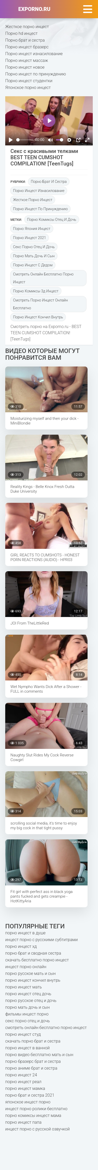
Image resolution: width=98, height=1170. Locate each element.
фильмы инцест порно (27, 1014)
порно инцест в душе (25, 932)
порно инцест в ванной (27, 1047)
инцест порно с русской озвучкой (37, 1129)
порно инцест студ (23, 1034)
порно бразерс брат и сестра (33, 1061)
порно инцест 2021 (29, 238)
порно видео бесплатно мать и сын (39, 1054)
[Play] (11, 140)
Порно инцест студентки (29, 80)
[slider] (24, 139)
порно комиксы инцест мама (33, 1115)
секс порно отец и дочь (34, 247)
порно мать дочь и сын (34, 256)
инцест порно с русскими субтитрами (41, 939)
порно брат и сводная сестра (33, 953)
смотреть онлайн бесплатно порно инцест (43, 278)
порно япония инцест (31, 229)
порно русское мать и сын (30, 973)
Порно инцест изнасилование (34, 53)
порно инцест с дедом (33, 265)
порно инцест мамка (25, 1088)
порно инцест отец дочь (28, 993)
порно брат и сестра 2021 (29, 1095)
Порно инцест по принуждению (35, 74)
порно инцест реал (23, 1081)
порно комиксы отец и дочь (51, 219)
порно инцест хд (21, 946)
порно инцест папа (23, 1122)
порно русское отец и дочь (30, 1000)
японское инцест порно (27, 1102)
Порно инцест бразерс (27, 46)
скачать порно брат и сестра (32, 1041)
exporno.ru (34, 9)
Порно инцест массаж (26, 60)
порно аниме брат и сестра (31, 1068)
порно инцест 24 (21, 1074)
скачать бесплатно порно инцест (37, 959)
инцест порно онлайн (25, 966)
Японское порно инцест (28, 87)
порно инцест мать (23, 987)
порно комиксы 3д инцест (36, 291)
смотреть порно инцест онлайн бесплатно (40, 304)
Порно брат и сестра (25, 40)
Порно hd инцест (21, 33)
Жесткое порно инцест (27, 26)
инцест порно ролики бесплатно (36, 1108)
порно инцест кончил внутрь (38, 317)
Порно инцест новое (24, 67)
